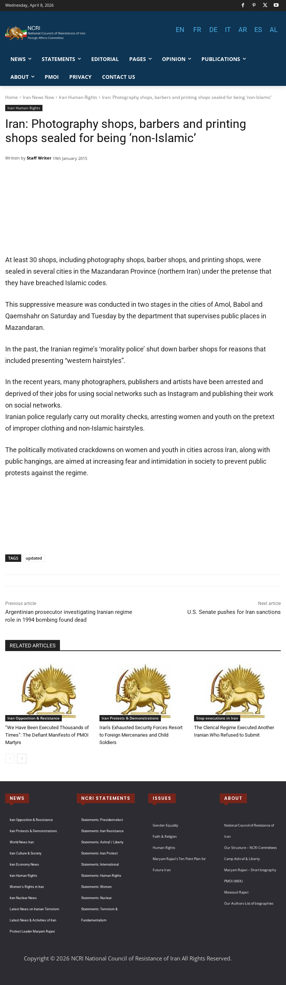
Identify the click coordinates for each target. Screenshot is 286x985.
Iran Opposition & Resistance (33, 718)
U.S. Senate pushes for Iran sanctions (234, 612)
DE (213, 29)
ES (258, 29)
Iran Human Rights (78, 97)
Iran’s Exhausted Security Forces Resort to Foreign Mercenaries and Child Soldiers (140, 735)
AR (242, 29)
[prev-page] (10, 758)
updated (34, 558)
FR (197, 29)
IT (228, 29)
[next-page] (21, 758)
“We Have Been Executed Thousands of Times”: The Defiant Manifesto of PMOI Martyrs (47, 735)
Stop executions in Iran (217, 718)
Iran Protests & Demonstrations (130, 718)
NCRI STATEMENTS (105, 798)
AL (274, 29)
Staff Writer (39, 158)
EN (180, 29)
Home (11, 97)
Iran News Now (38, 97)
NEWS (17, 798)
